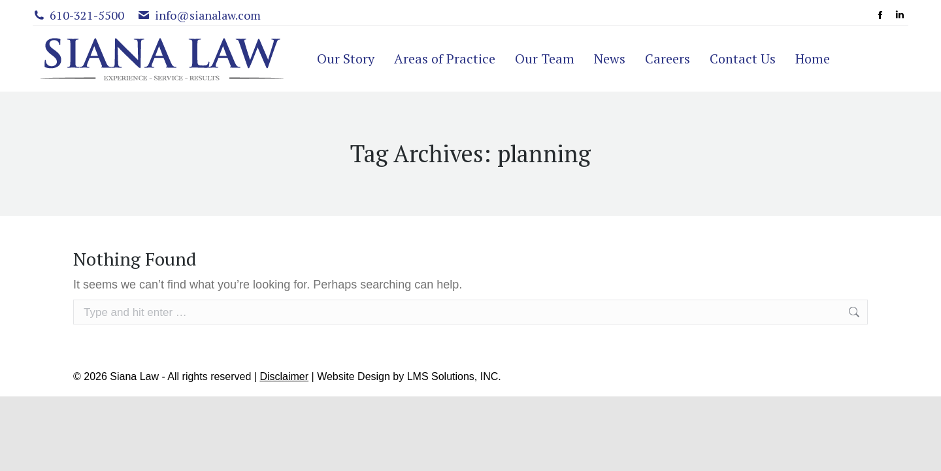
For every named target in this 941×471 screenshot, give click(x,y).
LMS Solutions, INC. (454, 376)
